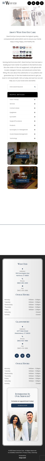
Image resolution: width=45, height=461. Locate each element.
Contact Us (22, 180)
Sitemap (34, 452)
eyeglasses (13, 112)
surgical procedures (16, 121)
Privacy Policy (27, 452)
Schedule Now (22, 405)
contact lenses (14, 108)
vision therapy (14, 99)
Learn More (22, 156)
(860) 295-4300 (22, 283)
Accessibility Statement (15, 452)
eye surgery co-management (19, 130)
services (12, 104)
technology (13, 138)
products (12, 125)
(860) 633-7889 (22, 341)
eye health (13, 117)
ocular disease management (18, 134)
